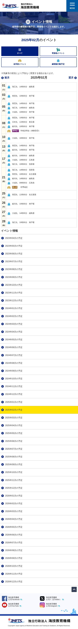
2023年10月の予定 (13, 285)
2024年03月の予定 (13, 324)
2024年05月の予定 (13, 339)
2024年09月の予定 (13, 371)
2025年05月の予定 (13, 433)
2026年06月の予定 (13, 535)
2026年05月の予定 (13, 527)
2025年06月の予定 (13, 441)
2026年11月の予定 (13, 574)
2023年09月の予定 (13, 277)
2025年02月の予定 (13, 410)
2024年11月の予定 (13, 386)
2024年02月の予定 (13, 316)
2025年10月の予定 (13, 472)
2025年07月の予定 (13, 449)
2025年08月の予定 (13, 457)
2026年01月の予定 (13, 496)
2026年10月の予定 (13, 566)
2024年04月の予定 (13, 332)
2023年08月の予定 (13, 269)
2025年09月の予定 (13, 464)
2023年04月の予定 (13, 238)
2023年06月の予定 (13, 254)
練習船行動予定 (58, 62)
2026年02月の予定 (13, 503)
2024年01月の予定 (13, 308)
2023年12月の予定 (13, 300)
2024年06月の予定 (13, 347)
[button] (72, 2)
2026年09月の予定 (13, 558)
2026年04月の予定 (13, 519)
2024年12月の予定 (13, 394)
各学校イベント (19, 62)
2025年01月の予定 (13, 402)
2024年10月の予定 (13, 378)
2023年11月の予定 (13, 293)
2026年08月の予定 (13, 550)
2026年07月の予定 (13, 542)
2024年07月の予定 (13, 355)
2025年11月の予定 (13, 480)
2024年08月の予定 (13, 363)
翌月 (71, 77)
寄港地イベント (58, 51)
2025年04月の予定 (13, 425)
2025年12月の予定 (13, 488)
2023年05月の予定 (13, 246)
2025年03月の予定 (13, 418)
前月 (7, 77)
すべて (20, 51)
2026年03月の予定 (13, 511)
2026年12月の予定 (13, 581)
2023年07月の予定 (13, 261)
